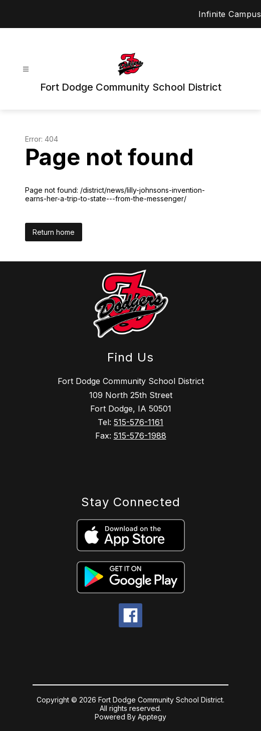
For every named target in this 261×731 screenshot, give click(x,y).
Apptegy (152, 716)
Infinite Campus (230, 14)
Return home (54, 232)
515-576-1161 (138, 422)
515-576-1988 (140, 436)
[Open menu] (26, 69)
